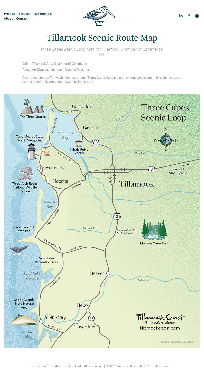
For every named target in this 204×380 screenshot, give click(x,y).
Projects (9, 14)
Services (24, 14)
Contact (21, 18)
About (8, 18)
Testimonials (42, 14)
